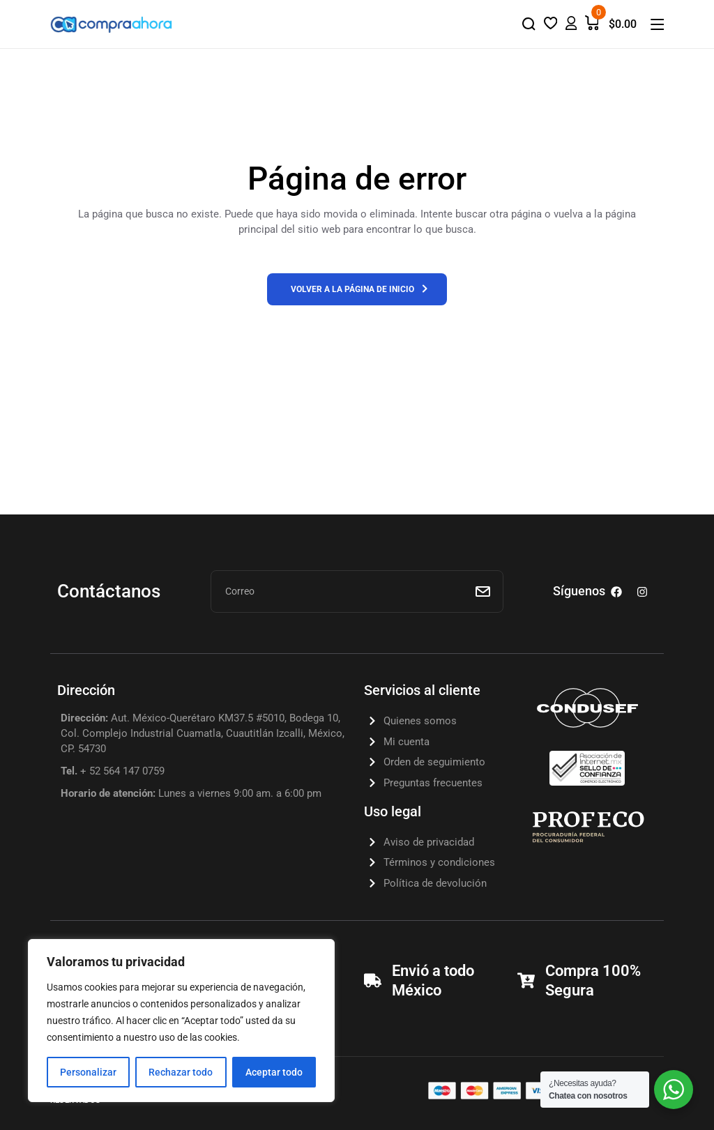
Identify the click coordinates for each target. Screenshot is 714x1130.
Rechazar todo (181, 1072)
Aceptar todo (274, 1072)
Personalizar (88, 1072)
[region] (181, 1020)
